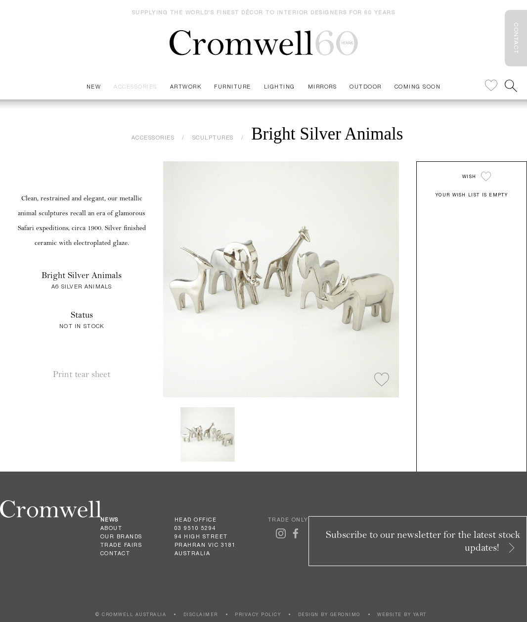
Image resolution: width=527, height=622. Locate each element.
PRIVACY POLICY (258, 614)
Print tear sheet (81, 374)
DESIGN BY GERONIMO (329, 614)
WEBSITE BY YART (402, 614)
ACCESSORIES (153, 137)
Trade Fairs (121, 545)
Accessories (135, 86)
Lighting (279, 86)
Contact (115, 553)
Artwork (186, 86)
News (109, 520)
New (94, 86)
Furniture (232, 86)
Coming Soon (418, 86)
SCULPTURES (213, 137)
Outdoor (366, 86)
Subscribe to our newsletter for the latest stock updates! (423, 541)
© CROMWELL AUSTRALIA (130, 614)
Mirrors (322, 86)
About (111, 528)
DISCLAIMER (200, 614)
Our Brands (121, 536)
